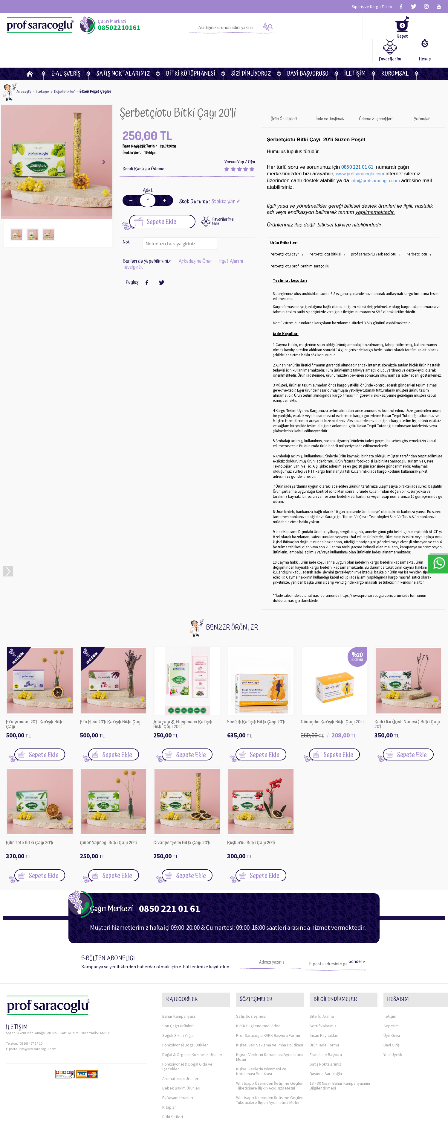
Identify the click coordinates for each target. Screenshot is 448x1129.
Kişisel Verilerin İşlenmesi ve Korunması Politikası (261, 1033)
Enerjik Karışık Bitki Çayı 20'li (256, 696)
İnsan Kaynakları (324, 997)
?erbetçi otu (410, 230)
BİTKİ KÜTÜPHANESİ (190, 51)
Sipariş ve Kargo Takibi (372, 6)
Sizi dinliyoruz (251, 51)
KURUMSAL (395, 51)
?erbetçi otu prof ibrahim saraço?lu (298, 241)
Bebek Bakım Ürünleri (181, 1050)
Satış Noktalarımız (123, 51)
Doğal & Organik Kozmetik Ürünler (192, 1017)
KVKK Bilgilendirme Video (258, 988)
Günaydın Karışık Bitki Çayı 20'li (332, 696)
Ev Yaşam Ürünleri (177, 1060)
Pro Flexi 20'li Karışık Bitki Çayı (111, 696)
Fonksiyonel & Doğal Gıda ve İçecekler (187, 1029)
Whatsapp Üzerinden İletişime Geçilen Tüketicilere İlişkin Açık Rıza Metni (269, 1048)
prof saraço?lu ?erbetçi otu (369, 230)
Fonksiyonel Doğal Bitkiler (185, 1007)
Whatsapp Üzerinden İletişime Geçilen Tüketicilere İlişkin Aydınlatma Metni (269, 1062)
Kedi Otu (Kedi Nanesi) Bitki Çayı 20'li (407, 698)
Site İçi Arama (322, 978)
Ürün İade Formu (324, 1007)
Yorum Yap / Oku (239, 138)
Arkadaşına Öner (195, 238)
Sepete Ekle (155, 197)
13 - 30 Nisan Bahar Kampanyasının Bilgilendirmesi (340, 1048)
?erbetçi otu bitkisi (322, 230)
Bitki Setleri (172, 1079)
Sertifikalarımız (323, 988)
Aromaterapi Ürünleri (180, 1040)
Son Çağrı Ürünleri (178, 988)
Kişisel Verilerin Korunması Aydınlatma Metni (269, 1019)
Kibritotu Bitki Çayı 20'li (29, 817)
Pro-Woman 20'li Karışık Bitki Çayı (35, 698)
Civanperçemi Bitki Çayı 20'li (181, 817)
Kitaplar (169, 1069)
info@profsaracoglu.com (37, 1018)
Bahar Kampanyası (178, 978)
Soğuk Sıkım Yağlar (178, 997)
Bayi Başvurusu (307, 51)
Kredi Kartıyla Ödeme (143, 145)
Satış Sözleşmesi (251, 978)
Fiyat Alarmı (230, 238)
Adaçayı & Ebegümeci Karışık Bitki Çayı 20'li (182, 698)
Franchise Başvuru (326, 1017)
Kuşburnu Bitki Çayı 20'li (251, 817)
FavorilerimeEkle (223, 198)
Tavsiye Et (133, 244)
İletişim (355, 51)
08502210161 (119, 27)
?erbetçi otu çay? (284, 230)
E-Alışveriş (65, 51)
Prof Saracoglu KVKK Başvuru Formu (268, 997)
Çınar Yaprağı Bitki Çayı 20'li (108, 817)
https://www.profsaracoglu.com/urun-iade (374, 570)
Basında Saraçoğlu (326, 1036)
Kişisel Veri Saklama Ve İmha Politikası (269, 1007)
